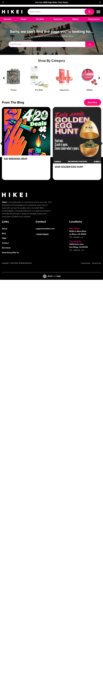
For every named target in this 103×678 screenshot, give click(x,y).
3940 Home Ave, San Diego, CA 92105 (78, 245)
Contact (5, 243)
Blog (4, 233)
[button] (3, 2)
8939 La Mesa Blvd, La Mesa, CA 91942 (77, 232)
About (4, 228)
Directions (6, 247)
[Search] (89, 12)
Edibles (90, 90)
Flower (14, 90)
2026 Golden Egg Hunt (69, 166)
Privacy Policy (85, 263)
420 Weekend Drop (15, 158)
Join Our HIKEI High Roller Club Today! (51, 2)
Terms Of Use (96, 263)
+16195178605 (42, 234)
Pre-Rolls (39, 90)
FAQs (4, 238)
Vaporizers (64, 90)
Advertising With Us (10, 252)
